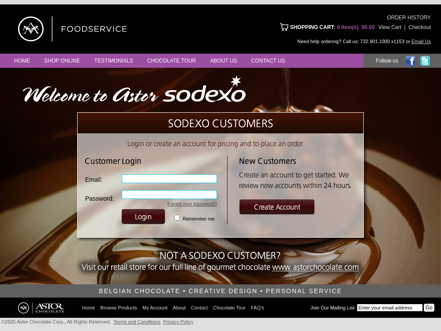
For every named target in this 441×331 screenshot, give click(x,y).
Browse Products (119, 307)
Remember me (199, 218)
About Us (223, 61)
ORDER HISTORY (409, 18)
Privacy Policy (178, 321)
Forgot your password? (192, 203)
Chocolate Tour (171, 61)
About (179, 307)
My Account (155, 307)
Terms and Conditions (136, 321)
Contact (199, 307)
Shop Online (62, 61)
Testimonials (113, 61)
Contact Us (268, 61)
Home (22, 61)
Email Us (421, 41)
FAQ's (257, 307)
